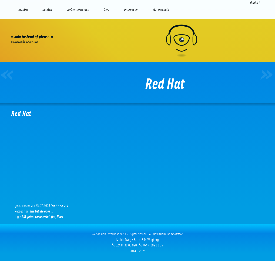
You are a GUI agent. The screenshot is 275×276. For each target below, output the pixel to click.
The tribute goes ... (41, 211)
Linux (60, 217)
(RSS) (54, 206)
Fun (53, 217)
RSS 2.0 (64, 206)
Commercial (42, 217)
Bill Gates (27, 217)
